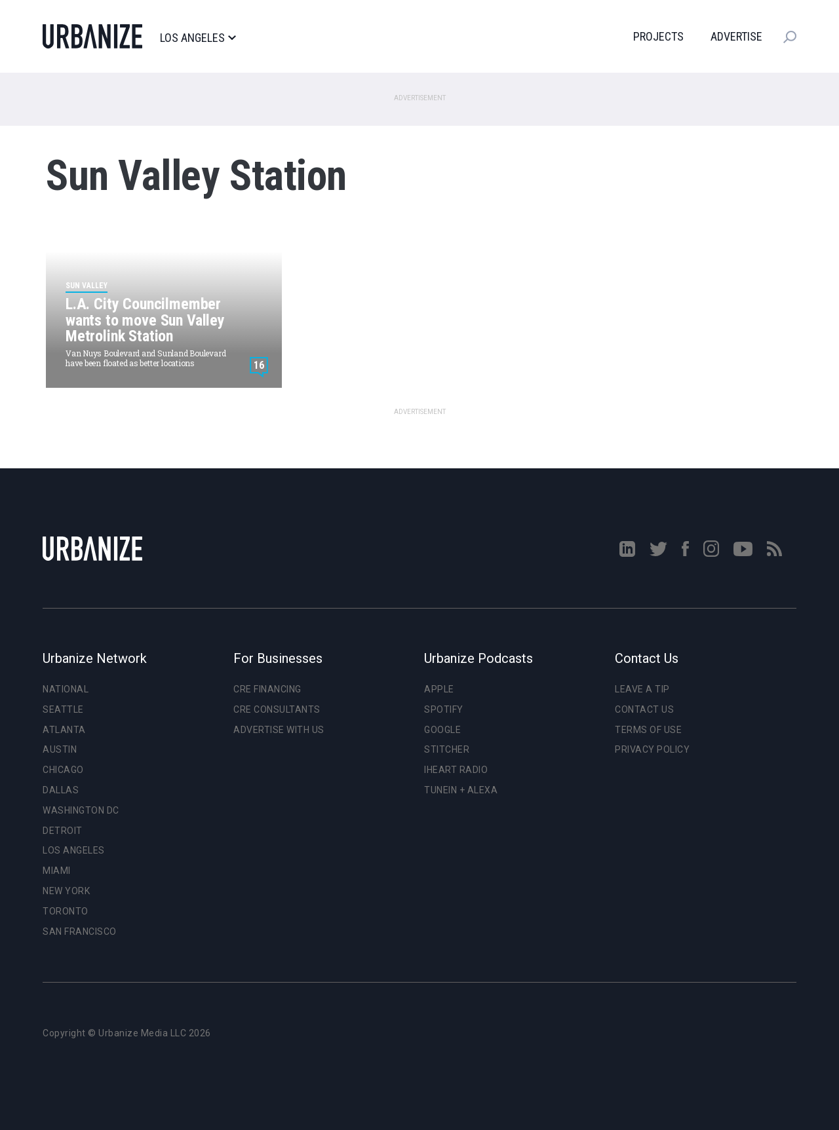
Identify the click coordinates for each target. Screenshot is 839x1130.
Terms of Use (648, 730)
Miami (57, 870)
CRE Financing (267, 689)
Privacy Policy (652, 749)
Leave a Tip (642, 689)
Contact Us (644, 709)
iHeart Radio (456, 769)
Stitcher (446, 749)
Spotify (443, 709)
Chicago (63, 769)
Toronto (65, 911)
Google (442, 730)
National (65, 689)
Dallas (61, 790)
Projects (658, 36)
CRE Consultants (277, 709)
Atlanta (64, 730)
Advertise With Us (278, 730)
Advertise (736, 36)
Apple (439, 689)
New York (66, 891)
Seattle (63, 709)
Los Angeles (197, 38)
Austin (60, 749)
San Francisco (80, 931)
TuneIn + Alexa (461, 790)
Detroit (63, 830)
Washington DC (81, 810)
